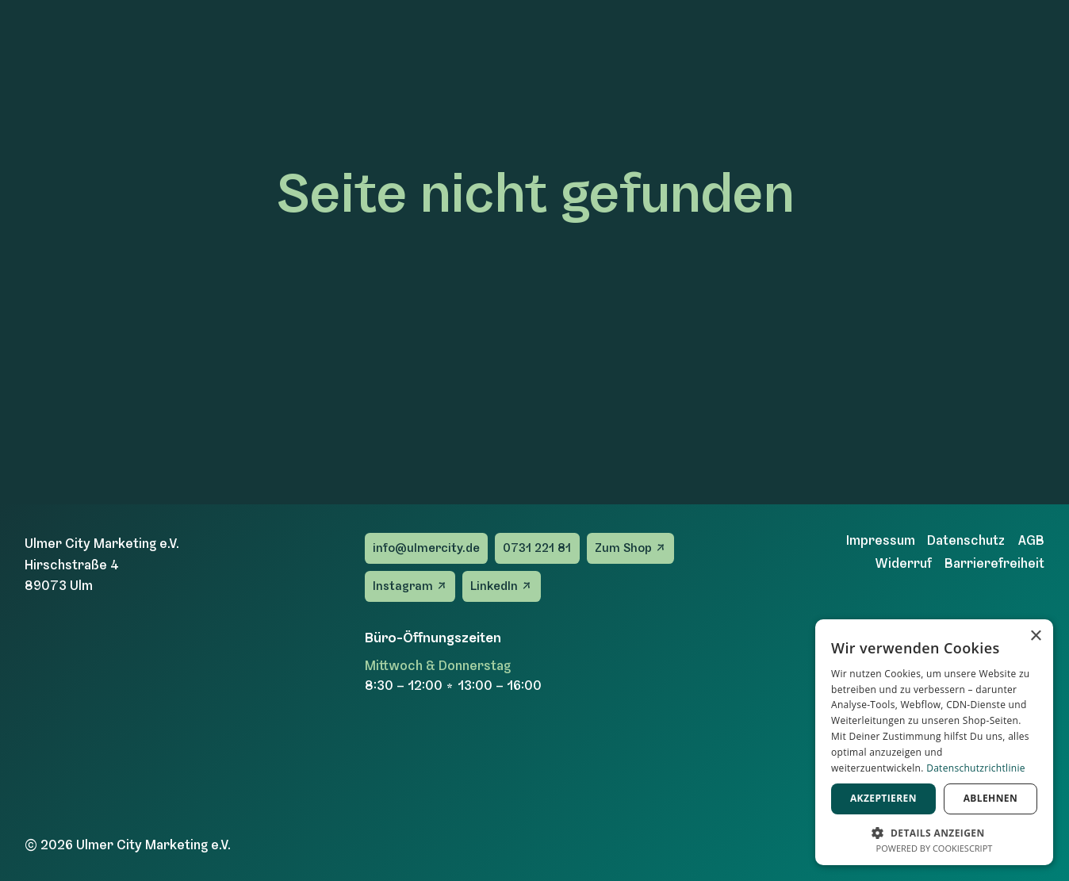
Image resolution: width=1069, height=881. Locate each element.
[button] (934, 831)
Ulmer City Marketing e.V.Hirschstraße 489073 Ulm (102, 563)
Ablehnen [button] (990, 798)
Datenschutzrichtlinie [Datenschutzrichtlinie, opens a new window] (975, 768)
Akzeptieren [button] (883, 798)
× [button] (1035, 636)
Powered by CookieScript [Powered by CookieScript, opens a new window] (934, 848)
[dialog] (934, 742)
